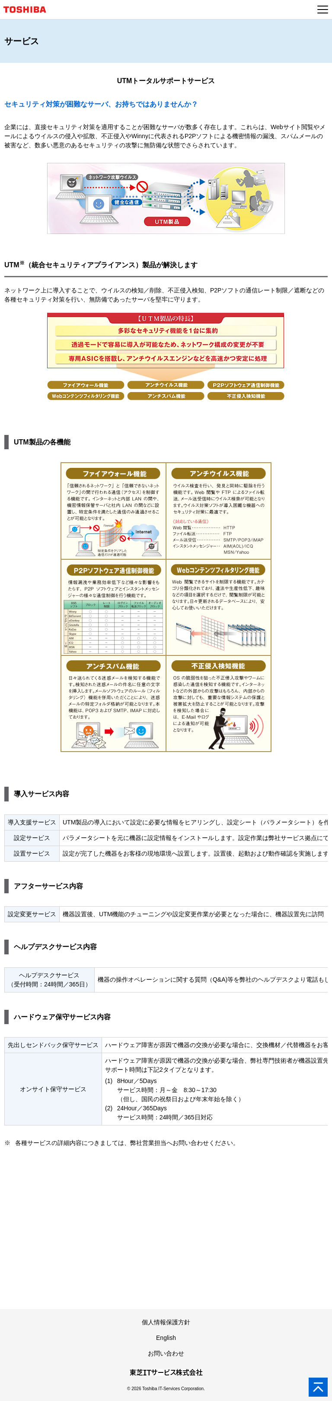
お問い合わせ (166, 1353)
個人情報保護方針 (166, 1322)
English (166, 1337)
